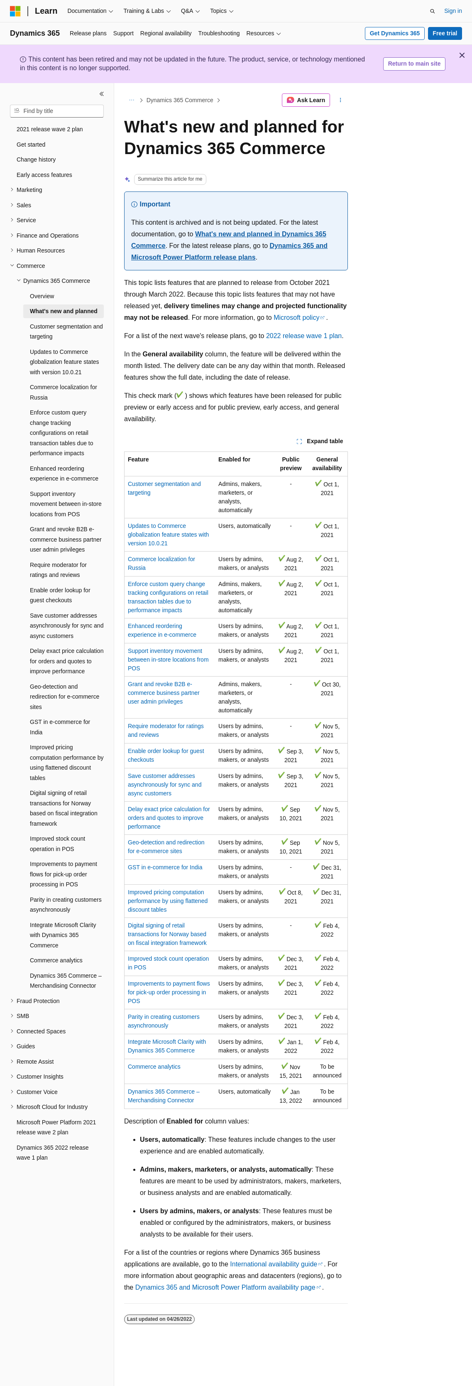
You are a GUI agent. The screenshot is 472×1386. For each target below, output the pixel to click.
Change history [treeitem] (36, 159)
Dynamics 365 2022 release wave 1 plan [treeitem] (53, 1152)
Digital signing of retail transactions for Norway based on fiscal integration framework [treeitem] (64, 808)
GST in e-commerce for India (165, 867)
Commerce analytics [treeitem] (56, 960)
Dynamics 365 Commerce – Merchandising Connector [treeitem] (66, 980)
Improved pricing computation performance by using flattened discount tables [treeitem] (66, 762)
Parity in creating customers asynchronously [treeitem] (66, 904)
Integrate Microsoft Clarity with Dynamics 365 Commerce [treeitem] (63, 935)
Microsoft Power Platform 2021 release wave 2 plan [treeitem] (56, 1127)
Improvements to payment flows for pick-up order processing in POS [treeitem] (63, 874)
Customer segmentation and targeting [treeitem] (66, 331)
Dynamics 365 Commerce (180, 100)
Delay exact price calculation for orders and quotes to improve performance (169, 818)
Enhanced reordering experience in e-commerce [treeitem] (64, 473)
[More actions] (340, 100)
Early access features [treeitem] (44, 175)
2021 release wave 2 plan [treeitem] (50, 129)
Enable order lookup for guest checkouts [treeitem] (60, 595)
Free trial (445, 33)
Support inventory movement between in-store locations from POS (168, 660)
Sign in (453, 10)
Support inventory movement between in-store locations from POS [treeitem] (66, 504)
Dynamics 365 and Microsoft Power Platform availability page (225, 1287)
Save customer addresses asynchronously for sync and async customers (164, 785)
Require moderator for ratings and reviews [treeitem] (58, 570)
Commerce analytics (154, 1066)
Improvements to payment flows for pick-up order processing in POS (169, 992)
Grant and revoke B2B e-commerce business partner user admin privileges (164, 693)
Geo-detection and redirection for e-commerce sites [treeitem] (64, 696)
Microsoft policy (296, 317)
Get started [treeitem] (31, 144)
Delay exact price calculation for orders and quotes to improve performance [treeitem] (66, 661)
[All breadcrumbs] (131, 100)
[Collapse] (101, 93)
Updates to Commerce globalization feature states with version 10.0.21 (168, 535)
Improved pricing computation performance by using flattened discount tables (168, 901)
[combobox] (57, 111)
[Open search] (432, 11)
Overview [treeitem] (42, 296)
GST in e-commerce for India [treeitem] (60, 727)
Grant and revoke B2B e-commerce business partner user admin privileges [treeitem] (66, 539)
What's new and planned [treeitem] (64, 311)
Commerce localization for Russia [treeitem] (63, 392)
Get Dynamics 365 (395, 33)
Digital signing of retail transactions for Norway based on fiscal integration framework (167, 934)
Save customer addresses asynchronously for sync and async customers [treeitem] (66, 625)
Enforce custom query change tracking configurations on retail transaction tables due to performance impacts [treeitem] (61, 432)
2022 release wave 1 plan (304, 335)
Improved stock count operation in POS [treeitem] (57, 843)
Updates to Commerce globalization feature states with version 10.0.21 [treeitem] (64, 361)
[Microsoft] (15, 11)
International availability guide (273, 1264)
